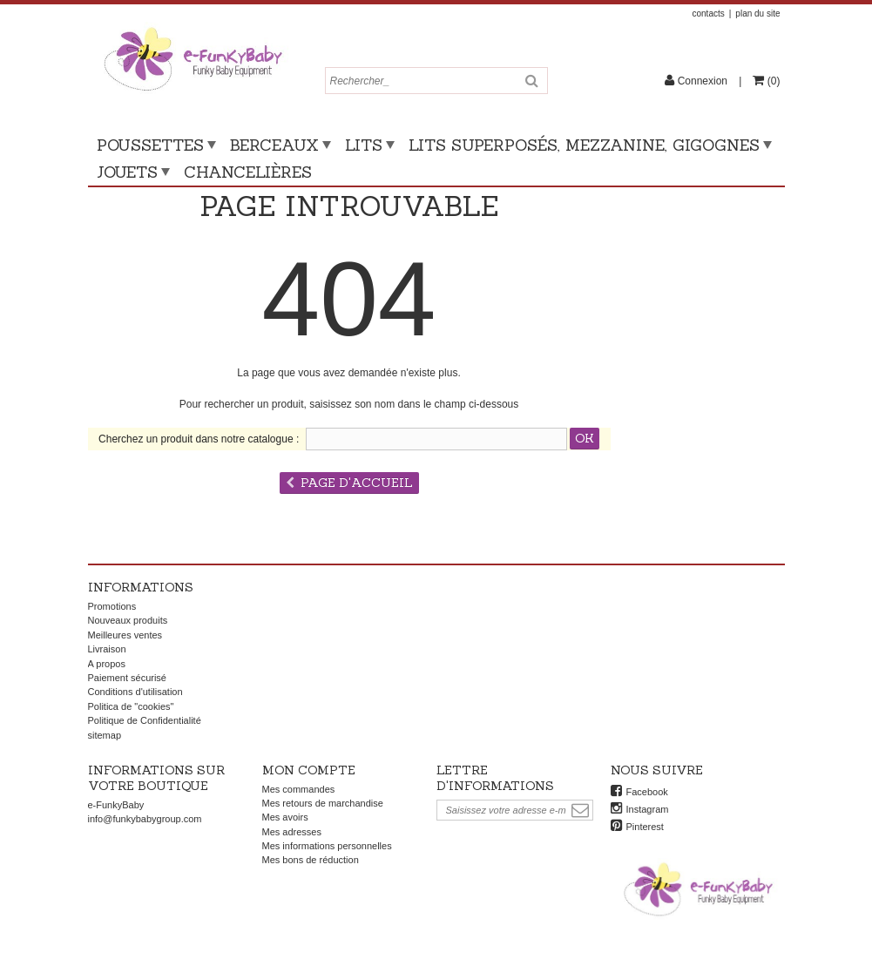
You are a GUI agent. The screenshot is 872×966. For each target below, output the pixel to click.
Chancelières (248, 172)
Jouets (127, 172)
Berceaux (274, 145)
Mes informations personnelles (327, 846)
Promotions (112, 606)
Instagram (647, 809)
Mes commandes (298, 789)
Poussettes (150, 145)
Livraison (107, 649)
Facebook (647, 792)
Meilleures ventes (125, 635)
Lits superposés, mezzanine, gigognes (584, 145)
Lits (363, 145)
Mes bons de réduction (310, 860)
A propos (106, 664)
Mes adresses (291, 832)
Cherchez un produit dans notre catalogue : (198, 439)
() (772, 81)
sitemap (105, 735)
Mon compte (308, 770)
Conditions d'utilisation (135, 691)
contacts (708, 13)
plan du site (757, 13)
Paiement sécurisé (127, 677)
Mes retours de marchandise (322, 803)
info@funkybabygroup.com (145, 819)
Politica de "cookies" (131, 706)
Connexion (702, 81)
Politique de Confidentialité (144, 720)
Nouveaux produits (128, 620)
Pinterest (645, 826)
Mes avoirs (285, 817)
